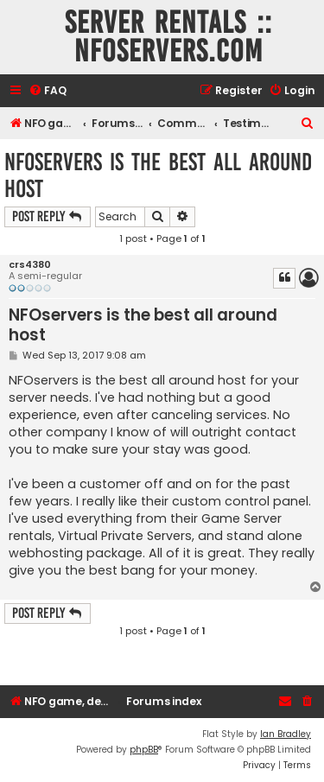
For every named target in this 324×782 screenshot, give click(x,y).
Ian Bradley (285, 734)
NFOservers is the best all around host (158, 175)
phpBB (144, 749)
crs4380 (30, 264)
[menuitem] (48, 91)
